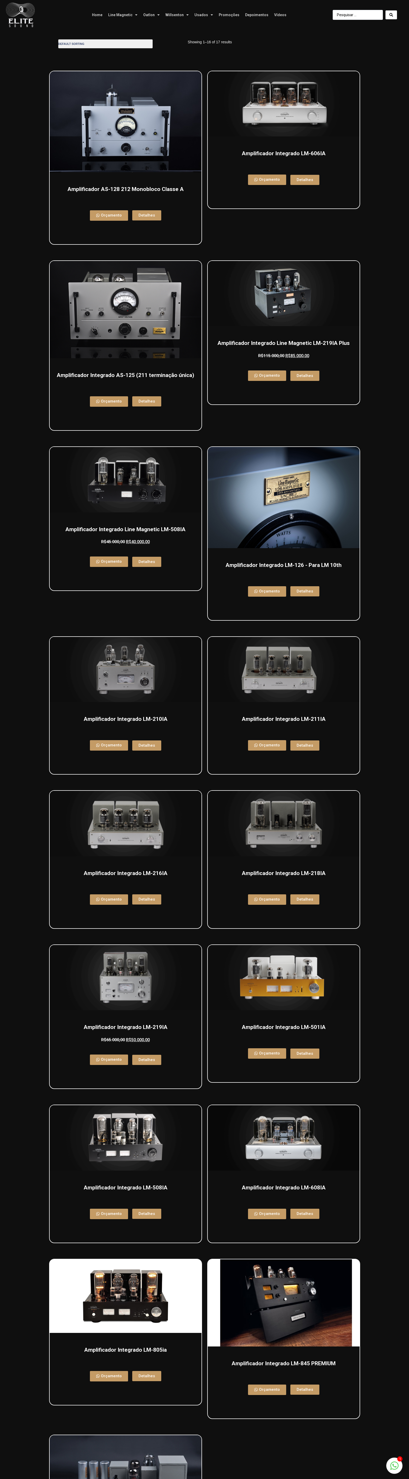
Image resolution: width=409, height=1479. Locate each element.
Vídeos (280, 15)
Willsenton (177, 14)
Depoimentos (256, 15)
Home (97, 15)
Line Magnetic (122, 14)
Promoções (229, 15)
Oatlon (151, 14)
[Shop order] (105, 43)
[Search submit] (391, 14)
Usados (203, 14)
